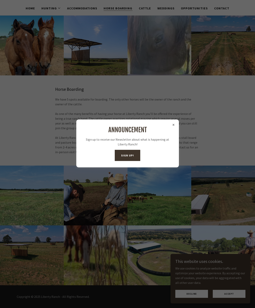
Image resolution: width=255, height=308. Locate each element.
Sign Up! (127, 155)
